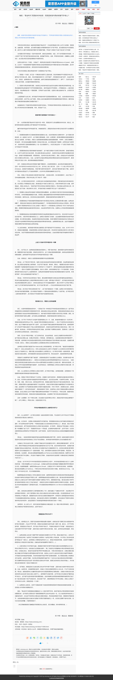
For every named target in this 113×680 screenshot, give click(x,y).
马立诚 (94, 85)
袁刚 (87, 110)
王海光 (94, 91)
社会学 (44, 9)
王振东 (87, 98)
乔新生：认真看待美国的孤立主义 (87, 58)
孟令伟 (94, 102)
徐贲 (80, 85)
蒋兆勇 (94, 104)
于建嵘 (87, 83)
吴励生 (80, 112)
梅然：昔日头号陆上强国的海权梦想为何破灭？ (91, 42)
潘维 (94, 112)
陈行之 (87, 77)
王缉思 (80, 95)
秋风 (80, 102)
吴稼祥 (94, 108)
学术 (20, 624)
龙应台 (80, 79)
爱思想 (26, 4)
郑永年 (94, 77)
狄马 (94, 98)
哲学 (72, 9)
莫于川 (87, 114)
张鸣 (80, 91)
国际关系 (37, 9)
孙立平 (87, 117)
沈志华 (87, 87)
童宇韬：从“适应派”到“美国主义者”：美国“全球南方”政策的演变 (95, 49)
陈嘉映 (94, 81)
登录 (44, 669)
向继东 (94, 87)
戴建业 (87, 89)
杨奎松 (87, 91)
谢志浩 (80, 117)
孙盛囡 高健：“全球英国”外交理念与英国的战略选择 (92, 67)
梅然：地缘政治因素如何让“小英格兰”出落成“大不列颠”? (93, 40)
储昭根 (87, 108)
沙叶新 (87, 106)
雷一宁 (80, 104)
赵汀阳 (80, 89)
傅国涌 (87, 81)
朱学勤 (87, 112)
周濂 (80, 93)
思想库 (77, 9)
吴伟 (80, 106)
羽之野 (94, 114)
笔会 (89, 9)
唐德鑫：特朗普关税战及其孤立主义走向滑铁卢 (91, 54)
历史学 (66, 9)
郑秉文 (80, 114)
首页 (15, 9)
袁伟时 (80, 100)
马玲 (80, 98)
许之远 (80, 110)
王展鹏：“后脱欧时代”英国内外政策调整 (89, 63)
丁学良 (87, 79)
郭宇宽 (87, 85)
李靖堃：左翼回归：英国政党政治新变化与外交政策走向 (93, 56)
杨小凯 (94, 110)
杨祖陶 (80, 87)
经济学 (25, 9)
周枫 (87, 104)
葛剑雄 (80, 108)
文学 (61, 9)
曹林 (94, 79)
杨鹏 (87, 93)
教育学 (56, 9)
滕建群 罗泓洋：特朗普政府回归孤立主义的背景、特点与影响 (94, 65)
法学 (20, 9)
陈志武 (94, 83)
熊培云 (94, 100)
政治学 (31, 9)
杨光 (94, 117)
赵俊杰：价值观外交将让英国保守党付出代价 (90, 61)
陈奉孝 (87, 95)
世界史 (30, 624)
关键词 (83, 9)
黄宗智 (80, 83)
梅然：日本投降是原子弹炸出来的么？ (88, 38)
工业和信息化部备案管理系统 (56, 678)
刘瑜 (94, 106)
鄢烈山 (80, 81)
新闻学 (50, 9)
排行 (98, 9)
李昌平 (94, 89)
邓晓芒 (94, 93)
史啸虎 (87, 100)
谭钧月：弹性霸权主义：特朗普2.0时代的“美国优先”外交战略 (94, 51)
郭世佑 (94, 95)
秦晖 (80, 77)
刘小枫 (87, 102)
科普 (93, 9)
